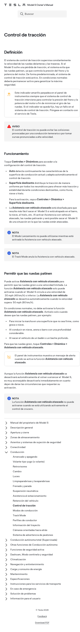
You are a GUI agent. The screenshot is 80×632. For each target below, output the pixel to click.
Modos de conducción (25, 510)
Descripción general (21, 427)
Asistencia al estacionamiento (29, 495)
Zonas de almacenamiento (25, 437)
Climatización (18, 559)
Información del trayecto (26, 525)
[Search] (42, 14)
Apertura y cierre (19, 432)
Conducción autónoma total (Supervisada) (33, 539)
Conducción (17, 452)
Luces (16, 476)
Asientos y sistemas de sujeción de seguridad (35, 442)
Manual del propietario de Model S (29, 422)
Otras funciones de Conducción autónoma (33, 544)
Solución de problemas (23, 593)
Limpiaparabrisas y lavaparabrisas (31, 481)
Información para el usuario (25, 598)
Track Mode (19, 515)
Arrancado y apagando (25, 456)
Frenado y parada (22, 486)
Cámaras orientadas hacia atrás (30, 530)
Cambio (17, 471)
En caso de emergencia (23, 588)
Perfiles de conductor (25, 520)
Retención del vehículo (25, 500)
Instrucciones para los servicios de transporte (35, 583)
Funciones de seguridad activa (27, 549)
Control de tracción (24, 505)
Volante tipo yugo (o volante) (29, 461)
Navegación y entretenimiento (27, 564)
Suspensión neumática (25, 491)
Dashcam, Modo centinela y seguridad (31, 554)
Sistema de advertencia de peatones (33, 535)
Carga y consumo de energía (26, 569)
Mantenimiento (18, 574)
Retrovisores (20, 466)
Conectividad (17, 447)
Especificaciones (20, 579)
